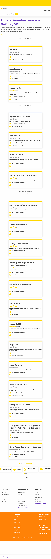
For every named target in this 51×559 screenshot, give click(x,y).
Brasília (4, 498)
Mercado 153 (15, 324)
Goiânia (13, 50)
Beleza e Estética (22, 501)
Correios (36, 492)
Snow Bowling (16, 365)
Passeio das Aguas (18, 224)
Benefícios (20, 503)
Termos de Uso (17, 522)
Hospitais (36, 494)
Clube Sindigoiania (18, 384)
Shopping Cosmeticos (19, 405)
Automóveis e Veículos (23, 498)
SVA (40, 518)
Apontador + (42, 516)
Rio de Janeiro (5, 494)
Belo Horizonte (5, 496)
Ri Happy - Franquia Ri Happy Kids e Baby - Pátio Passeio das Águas (25, 426)
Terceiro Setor (37, 501)
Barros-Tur (14, 135)
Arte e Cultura (21, 496)
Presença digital (42, 519)
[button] (24, 473)
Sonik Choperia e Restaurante (23, 205)
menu (3, 557)
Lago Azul (13, 344)
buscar (12, 557)
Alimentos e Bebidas (23, 492)
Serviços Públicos (38, 499)
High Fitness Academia (20, 116)
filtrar (8, 557)
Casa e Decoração (22, 505)
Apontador (5, 13)
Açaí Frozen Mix (16, 69)
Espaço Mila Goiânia (18, 243)
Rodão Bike (14, 303)
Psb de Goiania (16, 154)
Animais (20, 494)
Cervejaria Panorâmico (20, 284)
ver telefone (15, 78)
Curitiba (4, 500)
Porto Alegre (5, 501)
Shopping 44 (15, 88)
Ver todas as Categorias (24, 507)
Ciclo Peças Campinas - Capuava (25, 447)
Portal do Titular (17, 532)
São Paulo (4, 492)
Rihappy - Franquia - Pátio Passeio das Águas (21, 263)
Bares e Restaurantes (23, 500)
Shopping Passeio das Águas (23, 175)
